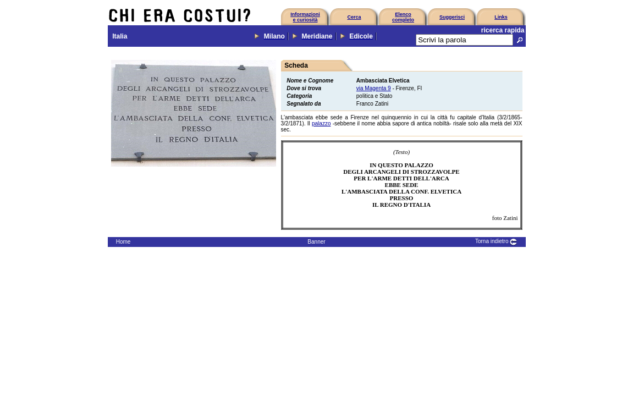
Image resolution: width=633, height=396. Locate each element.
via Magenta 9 (373, 88)
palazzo (321, 123)
